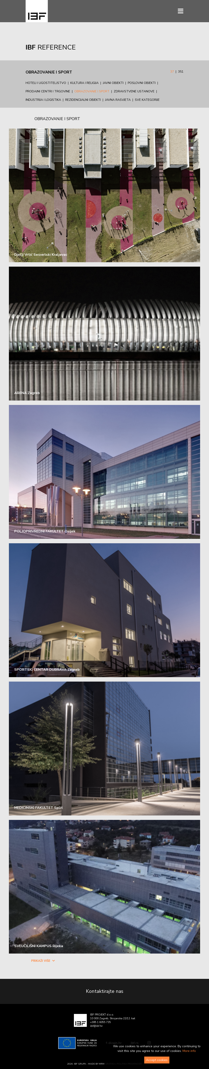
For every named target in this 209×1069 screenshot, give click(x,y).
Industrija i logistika (43, 100)
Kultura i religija (84, 83)
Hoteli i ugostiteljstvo (46, 83)
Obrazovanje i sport (92, 91)
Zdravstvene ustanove (134, 91)
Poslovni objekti (142, 83)
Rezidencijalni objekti (83, 100)
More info (189, 1051)
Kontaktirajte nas (104, 991)
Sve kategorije (147, 100)
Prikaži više (43, 960)
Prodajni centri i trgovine (48, 91)
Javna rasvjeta (118, 100)
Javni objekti (113, 83)
